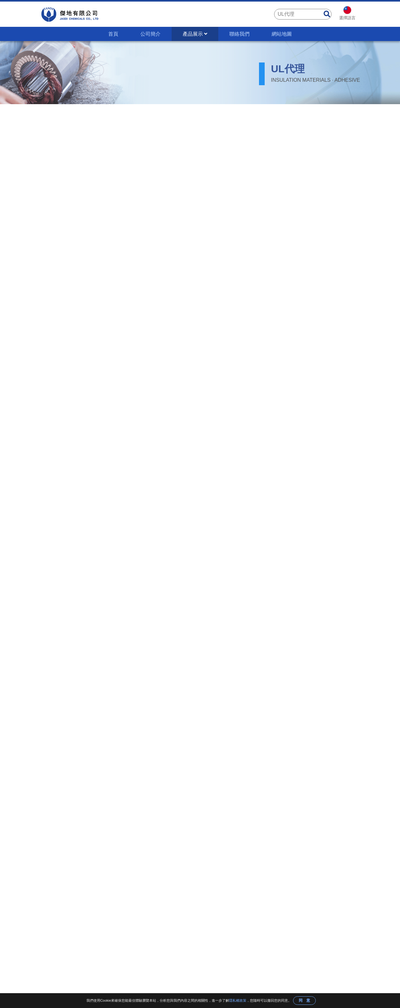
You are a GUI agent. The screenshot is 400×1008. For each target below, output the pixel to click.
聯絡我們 (239, 34)
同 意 (304, 1000)
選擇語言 (347, 17)
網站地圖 (282, 34)
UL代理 (125, 113)
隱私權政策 (237, 1000)
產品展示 (195, 34)
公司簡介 (150, 34)
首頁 (113, 34)
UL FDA (102, 113)
